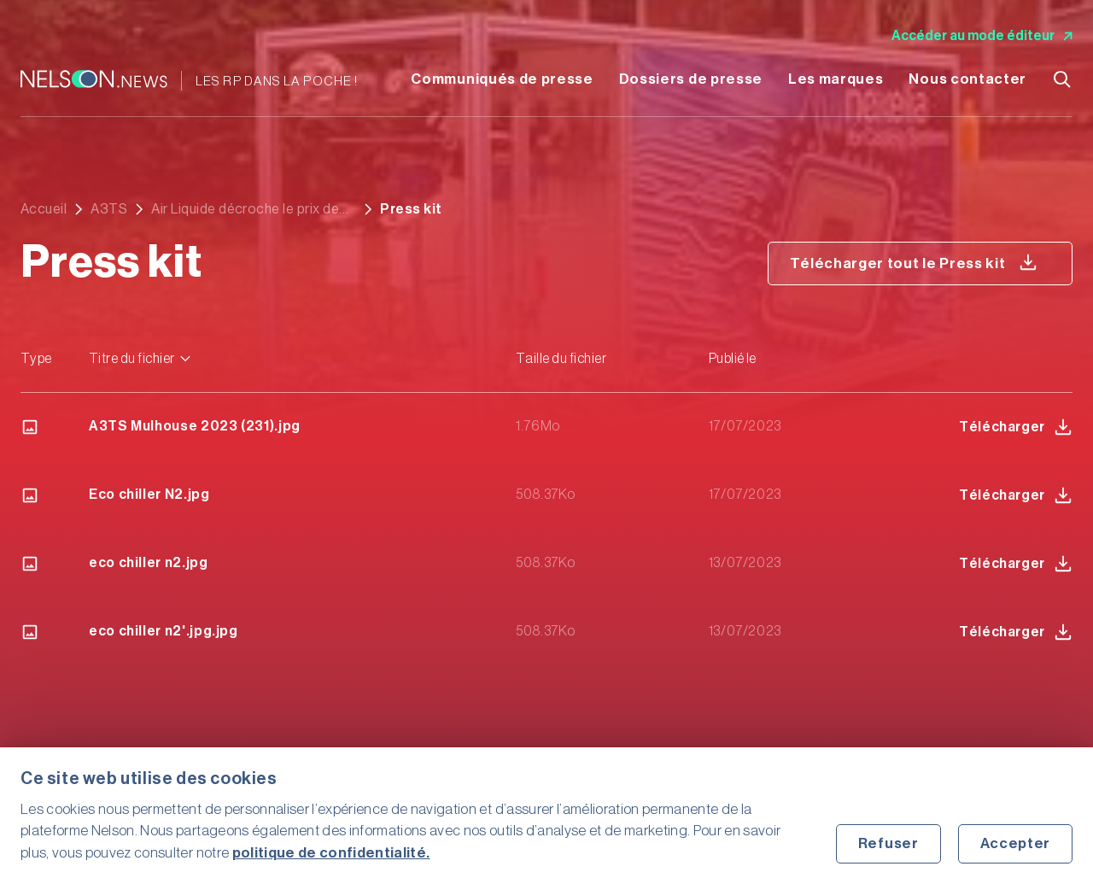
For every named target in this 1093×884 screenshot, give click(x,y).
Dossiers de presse (691, 79)
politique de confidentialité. (331, 853)
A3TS (109, 209)
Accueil (43, 209)
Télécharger (1016, 427)
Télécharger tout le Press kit (913, 262)
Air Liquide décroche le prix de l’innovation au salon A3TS (245, 209)
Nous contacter (967, 79)
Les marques (835, 79)
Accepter (1015, 843)
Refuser (888, 843)
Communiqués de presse (502, 79)
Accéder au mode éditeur (982, 36)
